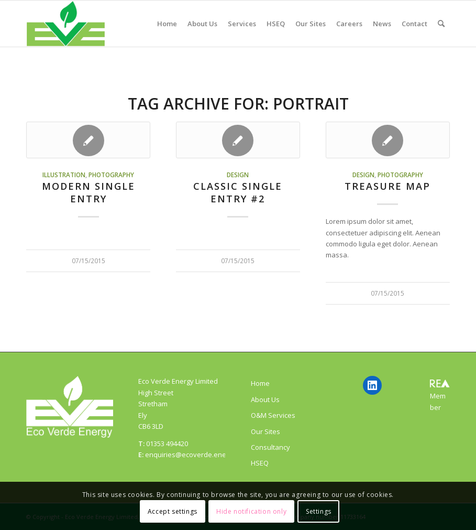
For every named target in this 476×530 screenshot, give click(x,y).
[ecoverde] (65, 24)
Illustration (63, 174)
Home (260, 383)
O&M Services (273, 415)
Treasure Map (387, 186)
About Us (265, 399)
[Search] (441, 24)
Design (238, 174)
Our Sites (265, 431)
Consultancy (270, 447)
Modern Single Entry (88, 192)
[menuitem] (167, 24)
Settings (318, 511)
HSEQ (260, 463)
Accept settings (172, 511)
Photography (111, 174)
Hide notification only (251, 511)
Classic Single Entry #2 (237, 192)
